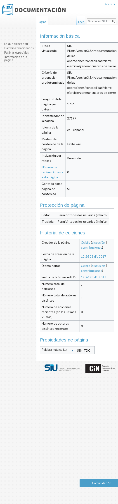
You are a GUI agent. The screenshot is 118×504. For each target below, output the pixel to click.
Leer (81, 22)
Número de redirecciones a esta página (52, 172)
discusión (98, 242)
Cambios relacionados (19, 48)
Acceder (110, 4)
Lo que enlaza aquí (16, 44)
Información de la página (15, 58)
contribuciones (91, 247)
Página (42, 22)
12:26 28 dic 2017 (93, 256)
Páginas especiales (16, 52)
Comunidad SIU (102, 483)
